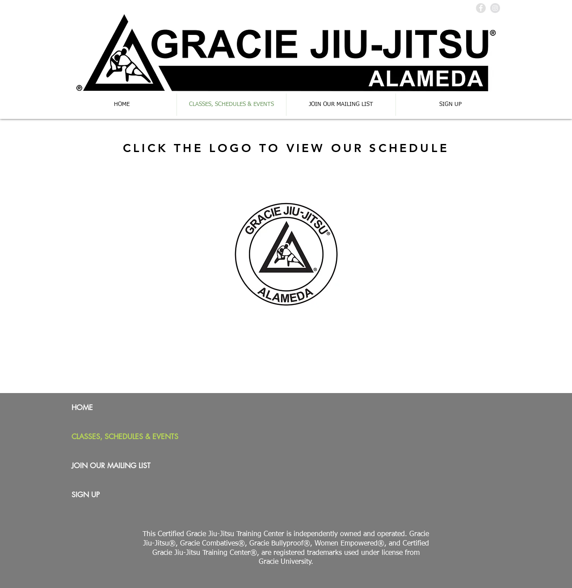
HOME (82, 407)
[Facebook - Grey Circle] (481, 8)
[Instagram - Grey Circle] (495, 8)
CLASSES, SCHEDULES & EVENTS (125, 436)
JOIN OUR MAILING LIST (111, 465)
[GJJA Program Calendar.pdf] (286, 256)
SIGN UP (86, 494)
